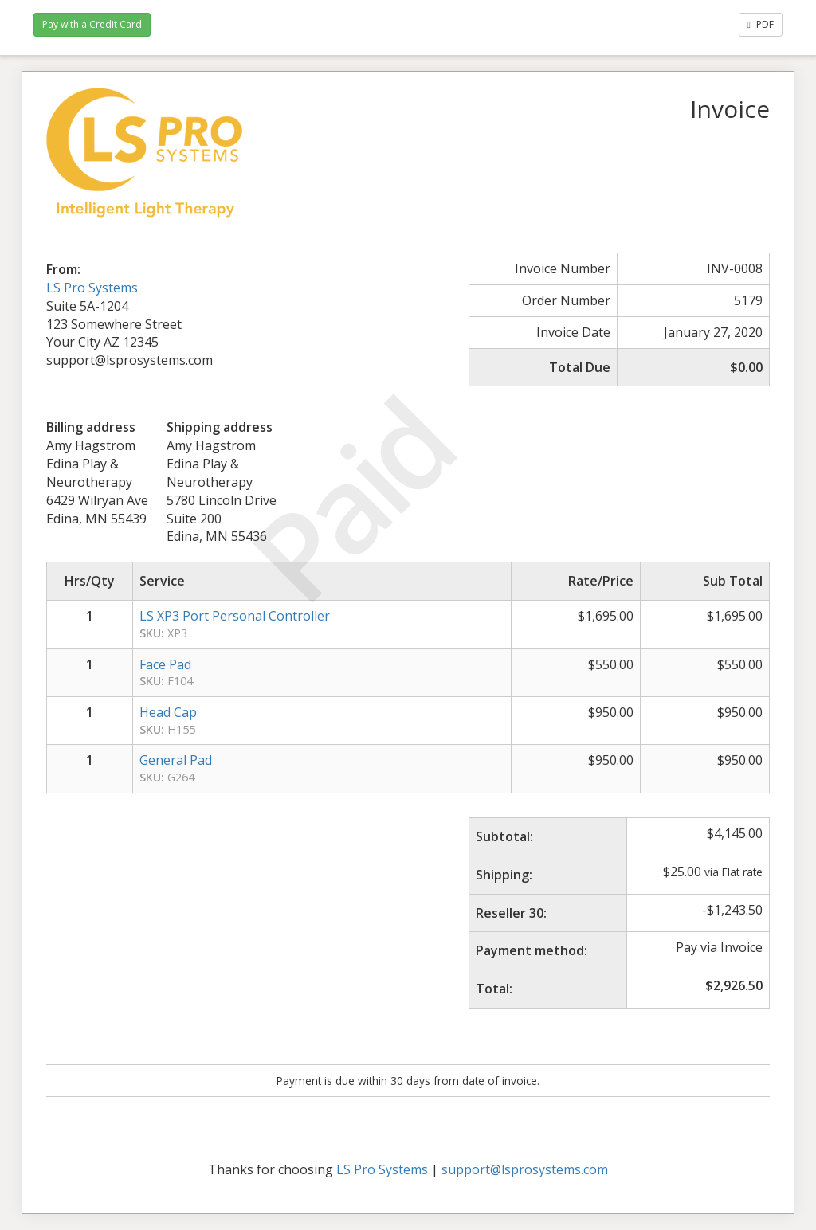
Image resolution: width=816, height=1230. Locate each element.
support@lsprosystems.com (524, 1169)
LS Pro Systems (92, 287)
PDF (760, 24)
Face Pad (165, 664)
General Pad (175, 760)
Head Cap (168, 712)
